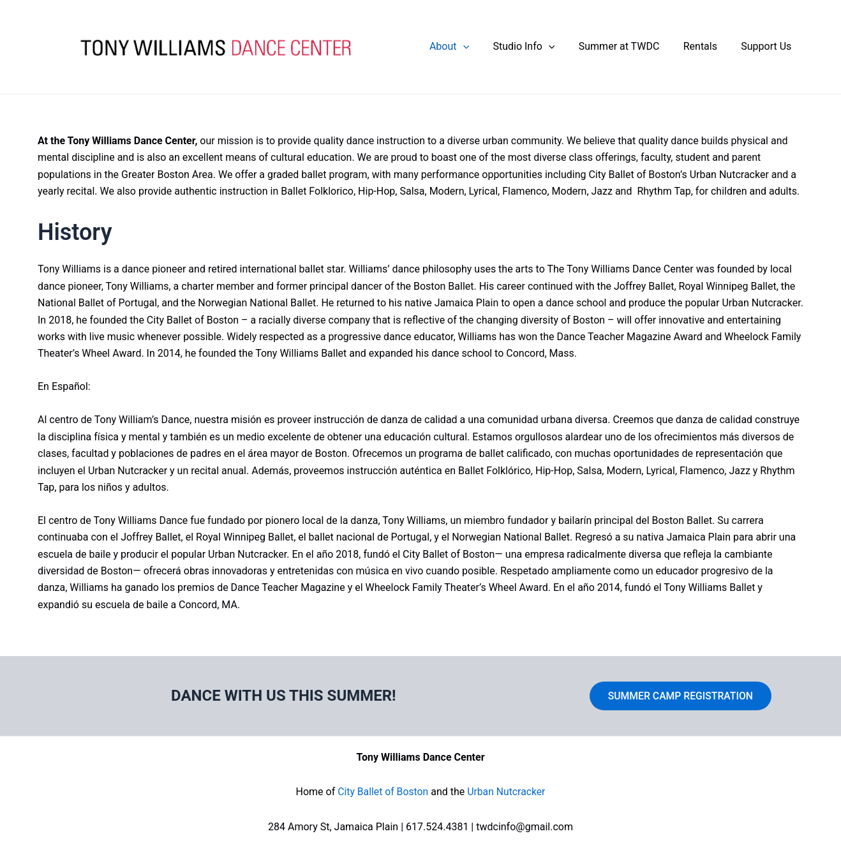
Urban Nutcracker (506, 792)
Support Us (768, 48)
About (464, 48)
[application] (478, 48)
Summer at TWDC (627, 48)
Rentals (705, 48)
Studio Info (536, 48)
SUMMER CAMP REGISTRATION (680, 695)
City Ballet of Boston (382, 792)
